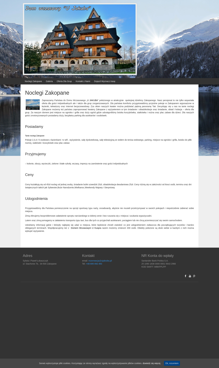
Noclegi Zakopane (33, 81)
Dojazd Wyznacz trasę (104, 81)
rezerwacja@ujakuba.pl (100, 260)
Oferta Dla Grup (64, 81)
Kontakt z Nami (83, 81)
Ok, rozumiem (172, 363)
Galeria (49, 81)
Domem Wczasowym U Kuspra (86, 228)
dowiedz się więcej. (152, 363)
